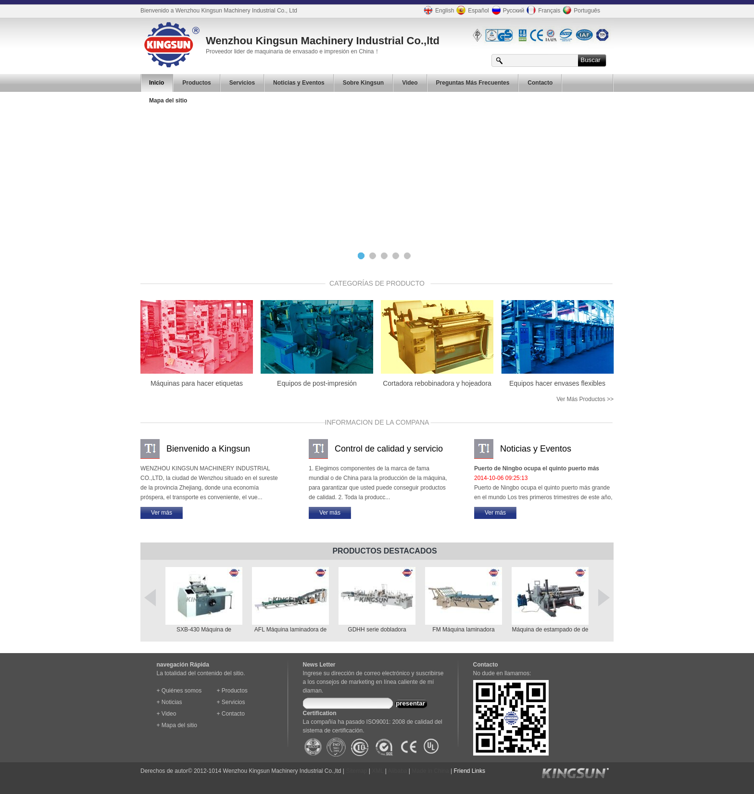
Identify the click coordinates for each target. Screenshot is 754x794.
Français (542, 10)
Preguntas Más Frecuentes (473, 82)
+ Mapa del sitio (177, 725)
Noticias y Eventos (299, 82)
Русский (507, 10)
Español (471, 10)
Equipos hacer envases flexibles (557, 383)
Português (580, 10)
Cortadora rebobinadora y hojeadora (437, 383)
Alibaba (397, 771)
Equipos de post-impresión (317, 383)
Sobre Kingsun (363, 82)
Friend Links (469, 771)
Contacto (540, 82)
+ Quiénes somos (179, 690)
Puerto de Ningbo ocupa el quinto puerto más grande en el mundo (536, 469)
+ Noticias (169, 702)
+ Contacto (231, 713)
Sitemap (356, 771)
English (437, 10)
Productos (196, 82)
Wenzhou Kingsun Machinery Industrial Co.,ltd (323, 41)
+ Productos (232, 690)
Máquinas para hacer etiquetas (197, 383)
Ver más (161, 512)
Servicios (242, 82)
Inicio (156, 82)
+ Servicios (231, 702)
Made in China (430, 771)
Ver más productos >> (585, 399)
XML (377, 771)
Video (409, 82)
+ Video (166, 713)
